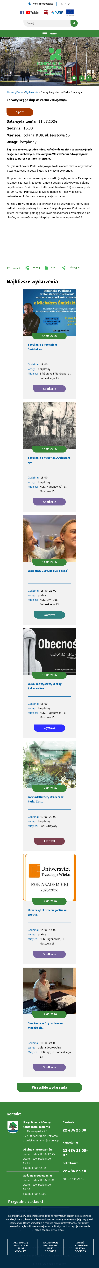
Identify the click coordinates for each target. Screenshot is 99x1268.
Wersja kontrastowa (43, 3)
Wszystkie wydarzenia (49, 1087)
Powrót (17, 268)
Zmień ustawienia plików (80, 1247)
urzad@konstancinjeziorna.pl (41, 1140)
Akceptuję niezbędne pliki (50, 1247)
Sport (20, 112)
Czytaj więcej (57, 1230)
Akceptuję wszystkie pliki (20, 1247)
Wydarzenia (31, 92)
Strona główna (15, 92)
